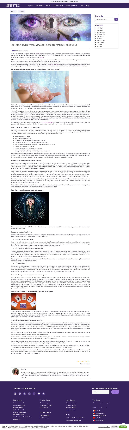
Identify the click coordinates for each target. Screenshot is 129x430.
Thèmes (48, 5)
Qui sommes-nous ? (18, 403)
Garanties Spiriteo (18, 407)
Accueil (13, 11)
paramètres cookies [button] (104, 427)
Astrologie (100, 28)
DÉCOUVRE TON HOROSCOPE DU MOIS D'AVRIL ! (64, 1)
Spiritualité (100, 42)
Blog (87, 5)
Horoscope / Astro (71, 5)
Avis (82, 5)
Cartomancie (101, 32)
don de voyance (54, 64)
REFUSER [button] (114, 427)
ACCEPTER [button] (123, 427)
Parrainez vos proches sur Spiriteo (102, 403)
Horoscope (100, 36)
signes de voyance (47, 122)
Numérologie (101, 40)
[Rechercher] (116, 19)
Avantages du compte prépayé (74, 420)
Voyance (30, 5)
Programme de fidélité (46, 405)
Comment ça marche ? (19, 405)
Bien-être (100, 30)
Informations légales (18, 414)
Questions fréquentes (45, 403)
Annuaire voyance (71, 410)
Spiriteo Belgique (98, 413)
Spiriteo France (98, 410)
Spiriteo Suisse (98, 417)
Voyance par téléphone (72, 403)
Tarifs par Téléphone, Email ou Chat (75, 417)
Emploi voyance (44, 417)
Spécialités (39, 5)
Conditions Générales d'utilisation (22, 417)
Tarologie (99, 44)
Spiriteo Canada (98, 420)
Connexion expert (44, 415)
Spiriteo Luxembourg (99, 415)
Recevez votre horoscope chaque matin (105, 388)
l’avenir (42, 57)
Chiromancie (101, 34)
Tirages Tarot (58, 5)
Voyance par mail (71, 407)
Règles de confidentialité (19, 412)
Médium (99, 38)
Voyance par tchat (71, 405)
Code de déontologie (18, 410)
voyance (38, 53)
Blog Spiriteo (16, 419)
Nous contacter (44, 407)
